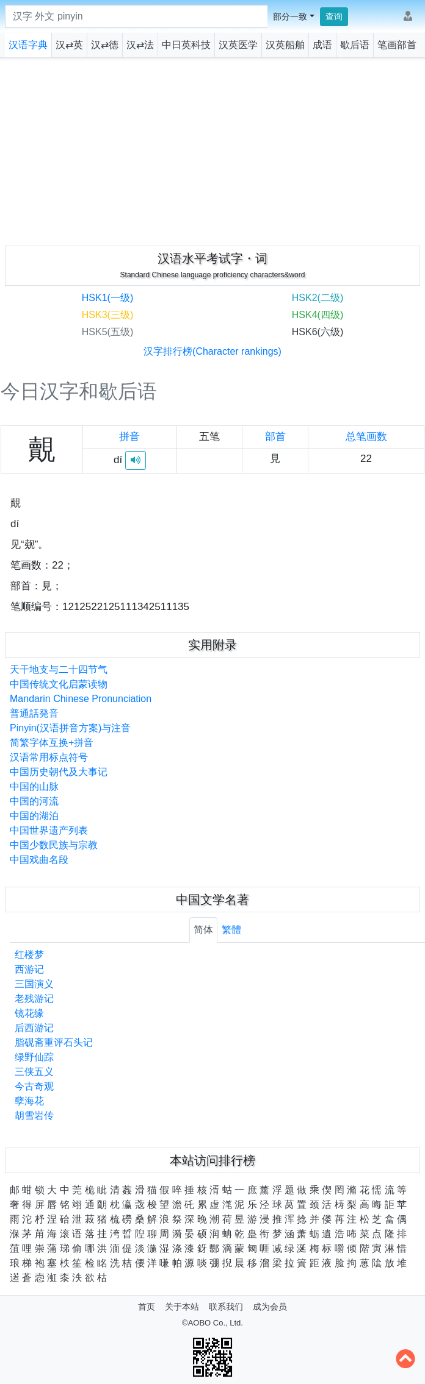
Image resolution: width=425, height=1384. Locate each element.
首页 (146, 1306)
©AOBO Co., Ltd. (212, 1322)
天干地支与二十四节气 (58, 669)
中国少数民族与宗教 (54, 845)
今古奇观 (34, 1086)
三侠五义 (34, 1071)
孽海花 (29, 1101)
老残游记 (34, 998)
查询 (334, 16)
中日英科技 (186, 45)
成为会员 (270, 1306)
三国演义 (34, 984)
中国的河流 (34, 801)
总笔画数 (366, 436)
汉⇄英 (69, 45)
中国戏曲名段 (39, 859)
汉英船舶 (285, 45)
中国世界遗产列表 (49, 830)
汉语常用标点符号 (49, 757)
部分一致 (290, 16)
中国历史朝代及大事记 (58, 772)
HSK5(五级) (107, 332)
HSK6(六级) (317, 332)
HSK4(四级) (317, 315)
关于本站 (182, 1306)
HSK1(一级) (107, 298)
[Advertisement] (213, 149)
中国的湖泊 (34, 816)
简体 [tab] (203, 929)
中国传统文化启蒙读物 (58, 684)
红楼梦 (29, 954)
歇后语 (354, 45)
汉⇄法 (140, 45)
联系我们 (226, 1306)
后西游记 (34, 1028)
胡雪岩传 (34, 1115)
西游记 (29, 969)
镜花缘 (29, 1013)
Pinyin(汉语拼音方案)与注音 (70, 728)
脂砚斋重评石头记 (54, 1042)
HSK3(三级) (107, 315)
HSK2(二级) (317, 298)
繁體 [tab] (231, 929)
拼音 (129, 436)
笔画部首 (396, 45)
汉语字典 (28, 45)
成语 (322, 45)
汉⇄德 (104, 45)
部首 (275, 436)
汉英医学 (238, 45)
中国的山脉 (34, 786)
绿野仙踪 (34, 1057)
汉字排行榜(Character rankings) (212, 351)
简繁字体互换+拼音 (51, 742)
